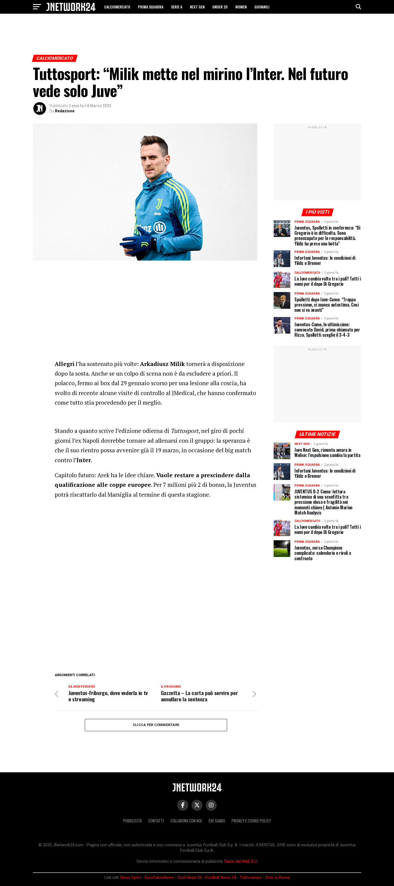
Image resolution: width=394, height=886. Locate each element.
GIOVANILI (262, 7)
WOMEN (241, 7)
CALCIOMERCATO (117, 7)
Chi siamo (216, 821)
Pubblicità (132, 821)
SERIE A (176, 7)
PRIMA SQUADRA (150, 7)
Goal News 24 (189, 877)
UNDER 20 (220, 7)
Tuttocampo (251, 877)
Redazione (64, 111)
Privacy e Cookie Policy (251, 821)
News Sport (130, 877)
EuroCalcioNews (159, 877)
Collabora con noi (186, 821)
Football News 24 (220, 877)
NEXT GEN (197, 7)
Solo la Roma (277, 877)
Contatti (156, 821)
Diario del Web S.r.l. (241, 861)
